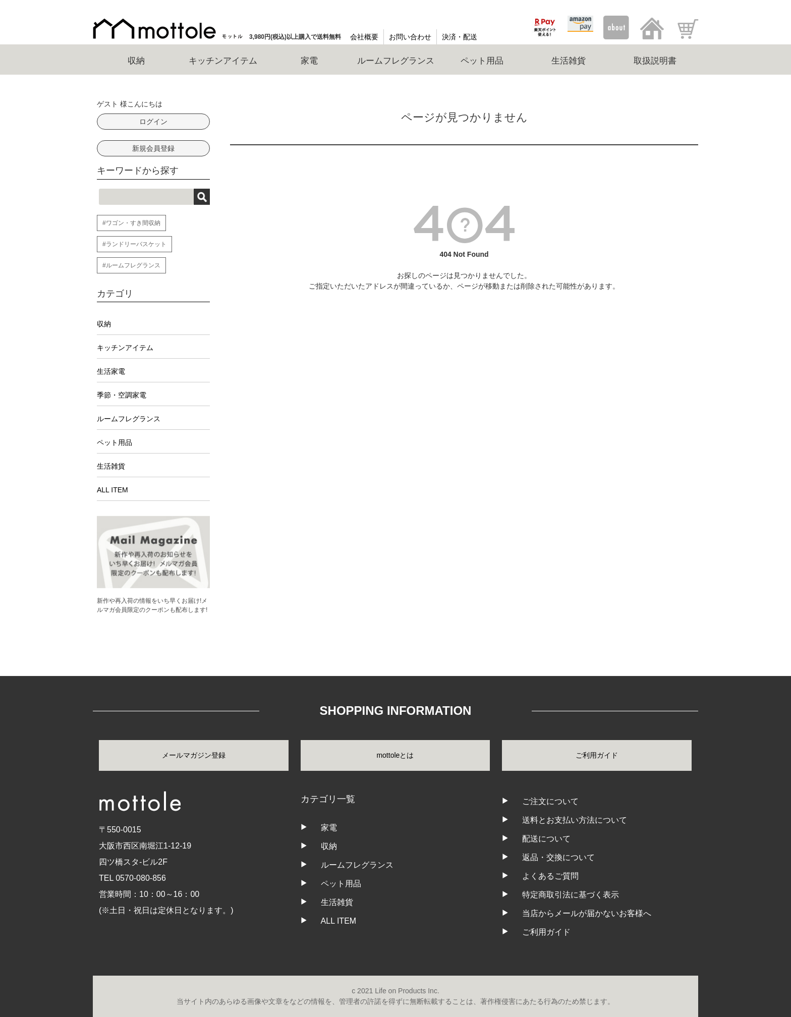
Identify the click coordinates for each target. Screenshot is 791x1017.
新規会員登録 (153, 148)
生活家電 (111, 371)
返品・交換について (558, 857)
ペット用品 (114, 442)
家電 (329, 827)
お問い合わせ (410, 37)
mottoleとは (395, 755)
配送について (546, 838)
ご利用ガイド (597, 755)
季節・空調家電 (121, 395)
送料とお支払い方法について (574, 820)
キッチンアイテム (125, 348)
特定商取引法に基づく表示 (570, 894)
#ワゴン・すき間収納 (131, 223)
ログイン (153, 122)
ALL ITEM (112, 490)
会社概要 (364, 37)
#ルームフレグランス (131, 265)
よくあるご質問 (550, 876)
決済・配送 (459, 37)
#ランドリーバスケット (134, 244)
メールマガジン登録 (193, 755)
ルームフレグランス (128, 419)
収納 (104, 324)
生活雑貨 (111, 466)
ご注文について (550, 801)
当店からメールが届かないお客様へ (586, 913)
